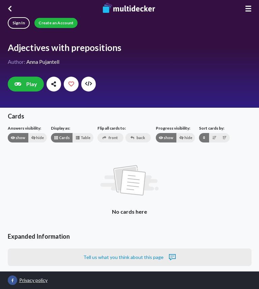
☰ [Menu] (248, 8)
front (110, 137)
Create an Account (56, 22)
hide (37, 137)
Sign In (18, 22)
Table (83, 137)
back (137, 137)
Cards (62, 137)
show (17, 137)
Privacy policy (33, 280)
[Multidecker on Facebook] (12, 280)
